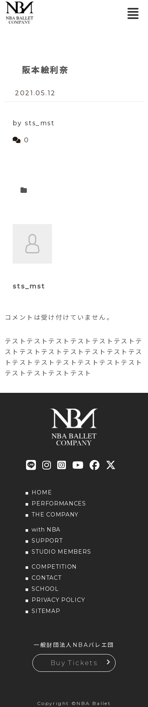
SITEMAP (46, 611)
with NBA (46, 529)
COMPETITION (54, 566)
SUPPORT (47, 540)
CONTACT (46, 577)
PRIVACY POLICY (58, 599)
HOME (42, 492)
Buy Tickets (74, 663)
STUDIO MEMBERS (61, 551)
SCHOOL (45, 588)
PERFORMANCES (59, 503)
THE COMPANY (55, 514)
